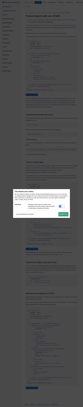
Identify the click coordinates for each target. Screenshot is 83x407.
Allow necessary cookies (25, 214)
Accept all (63, 214)
